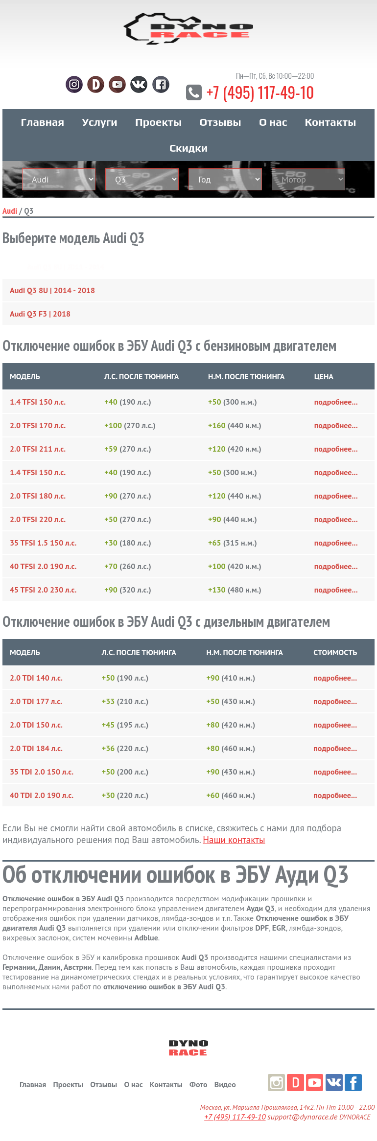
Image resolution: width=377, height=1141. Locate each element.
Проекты (158, 121)
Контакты (330, 121)
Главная (43, 121)
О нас (273, 121)
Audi (9, 210)
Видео (225, 1084)
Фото (198, 1084)
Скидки (188, 147)
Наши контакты (234, 839)
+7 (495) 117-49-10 (260, 91)
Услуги (100, 121)
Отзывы (220, 121)
